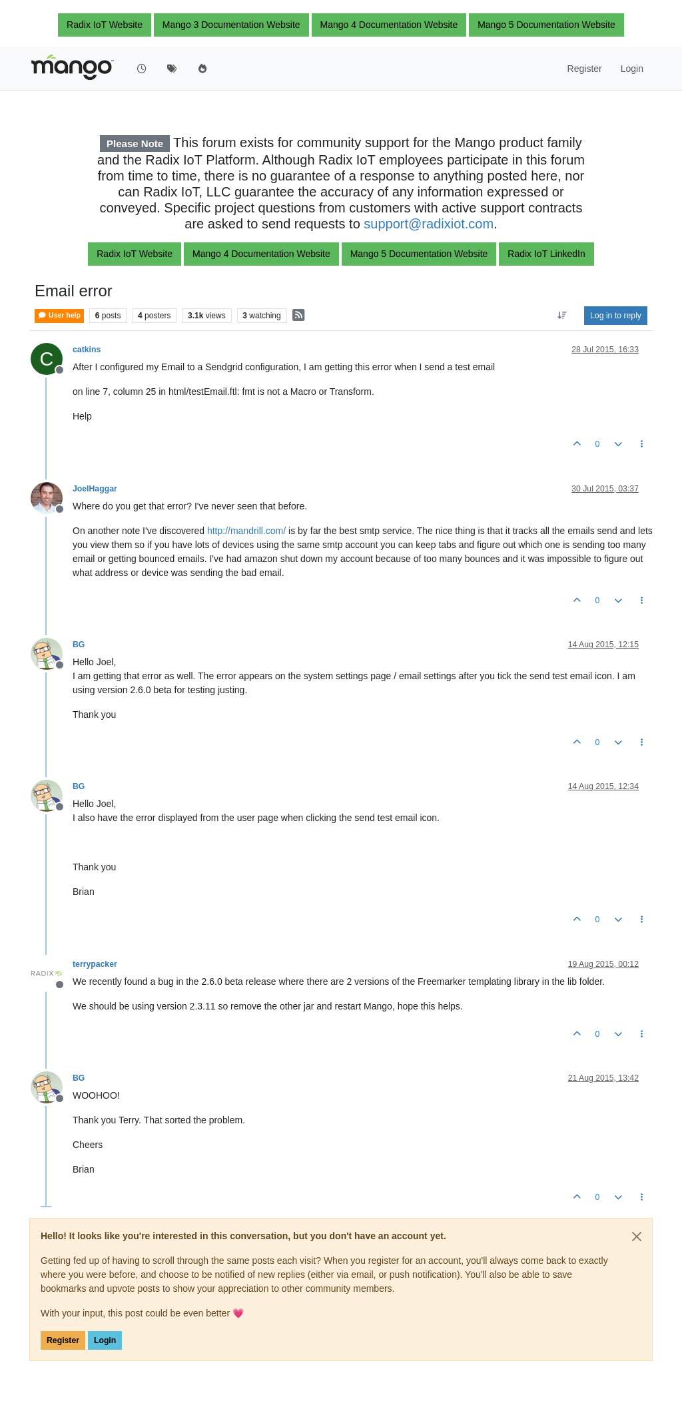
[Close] (636, 1237)
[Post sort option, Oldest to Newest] (562, 315)
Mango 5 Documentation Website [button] (546, 24)
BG (79, 644)
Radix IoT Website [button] (105, 24)
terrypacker (95, 964)
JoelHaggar (95, 488)
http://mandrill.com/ (246, 530)
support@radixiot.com (429, 223)
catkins (87, 349)
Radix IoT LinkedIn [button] (546, 253)
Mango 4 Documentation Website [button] (389, 24)
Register (63, 1340)
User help (59, 315)
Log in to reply (615, 315)
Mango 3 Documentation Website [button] (231, 24)
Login (105, 1340)
